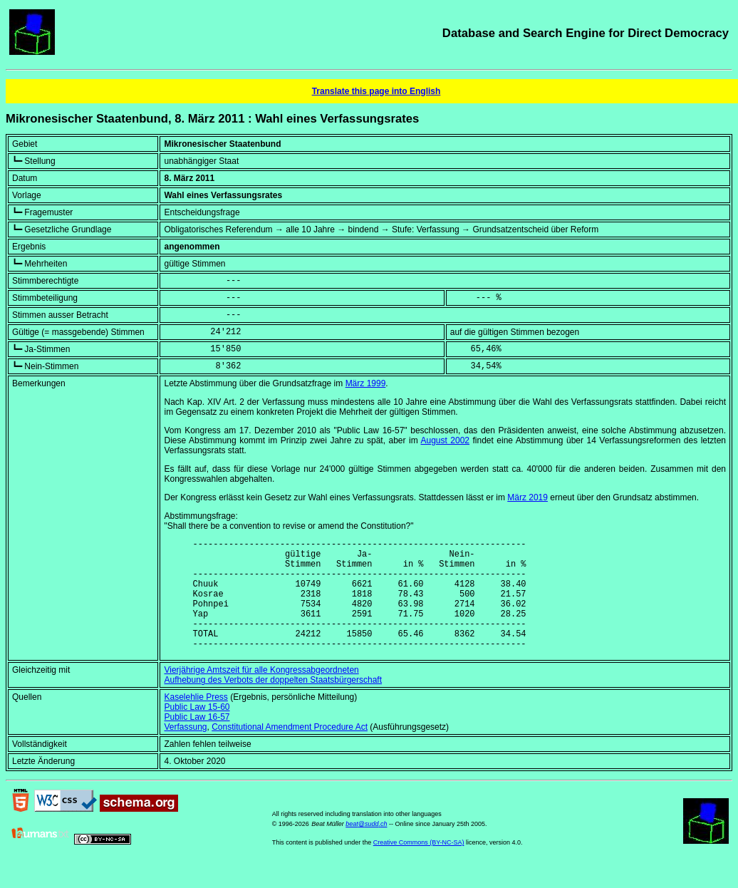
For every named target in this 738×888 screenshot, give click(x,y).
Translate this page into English (376, 91)
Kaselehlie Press (195, 721)
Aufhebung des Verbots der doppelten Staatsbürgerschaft (273, 703)
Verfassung (185, 750)
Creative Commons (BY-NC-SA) (418, 865)
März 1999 (365, 383)
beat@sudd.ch (366, 847)
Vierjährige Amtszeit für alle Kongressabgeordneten (261, 693)
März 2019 (527, 497)
